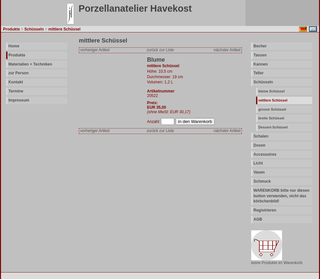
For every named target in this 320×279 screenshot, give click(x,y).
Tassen (259, 55)
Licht (258, 163)
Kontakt (15, 82)
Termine (15, 91)
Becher (260, 46)
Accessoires (265, 154)
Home (13, 46)
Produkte (16, 55)
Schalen (260, 136)
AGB (257, 219)
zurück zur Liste (160, 50)
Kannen (260, 64)
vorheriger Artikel (94, 50)
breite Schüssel (271, 118)
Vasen (259, 172)
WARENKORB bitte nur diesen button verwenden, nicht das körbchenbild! (281, 196)
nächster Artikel (227, 50)
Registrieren (264, 210)
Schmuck (262, 181)
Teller (258, 73)
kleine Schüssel (271, 91)
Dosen (259, 145)
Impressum (18, 100)
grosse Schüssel (272, 109)
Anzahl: (154, 121)
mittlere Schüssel (272, 100)
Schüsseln (263, 82)
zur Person (18, 73)
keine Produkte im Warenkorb (276, 263)
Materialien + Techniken (30, 64)
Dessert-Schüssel (273, 127)
